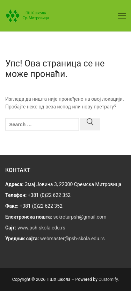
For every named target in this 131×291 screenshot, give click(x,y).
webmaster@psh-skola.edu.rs (72, 238)
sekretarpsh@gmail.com (80, 217)
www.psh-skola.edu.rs (41, 227)
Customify (108, 279)
